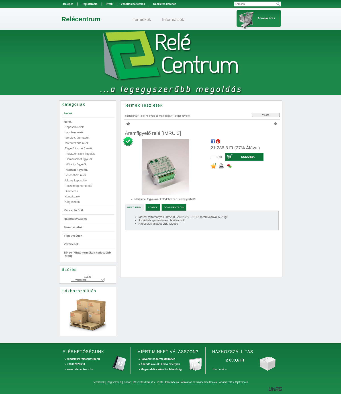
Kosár (127, 382)
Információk (172, 382)
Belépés (68, 4)
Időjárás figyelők (76, 164)
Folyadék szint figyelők (80, 153)
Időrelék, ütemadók (77, 137)
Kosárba (248, 156)
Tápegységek (73, 235)
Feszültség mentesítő (78, 185)
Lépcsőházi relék (76, 175)
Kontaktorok (72, 196)
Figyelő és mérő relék (159, 115)
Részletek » (220, 369)
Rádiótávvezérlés (76, 218)
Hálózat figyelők (77, 169)
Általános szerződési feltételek (199, 382)
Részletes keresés (144, 382)
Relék (142, 115)
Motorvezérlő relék (77, 143)
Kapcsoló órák (74, 210)
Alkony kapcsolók (76, 180)
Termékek (99, 382)
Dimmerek (71, 191)
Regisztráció (114, 382)
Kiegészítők (72, 201)
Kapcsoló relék (74, 127)
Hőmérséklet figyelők (79, 159)
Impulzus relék (74, 132)
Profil (160, 382)
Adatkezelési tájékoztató (233, 382)
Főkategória (130, 115)
